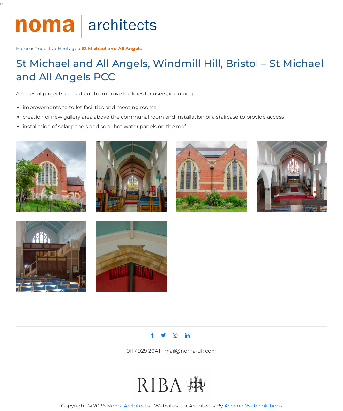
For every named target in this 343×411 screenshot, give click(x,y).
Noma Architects (128, 406)
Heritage (67, 48)
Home (23, 48)
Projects (43, 48)
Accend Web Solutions (253, 406)
